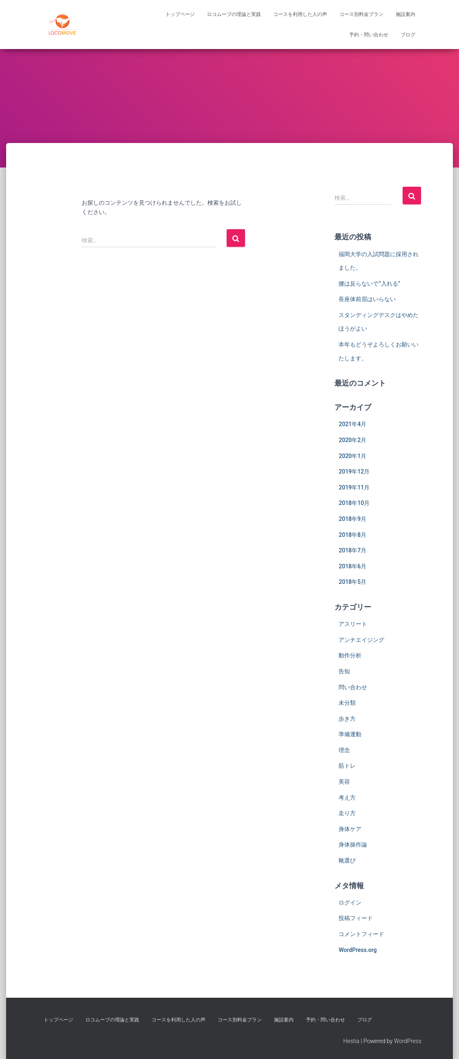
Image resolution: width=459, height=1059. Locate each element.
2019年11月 (354, 487)
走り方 (347, 813)
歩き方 (347, 718)
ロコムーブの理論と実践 (234, 14)
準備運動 (350, 734)
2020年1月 (352, 456)
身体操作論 (353, 844)
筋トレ (347, 765)
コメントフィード (361, 934)
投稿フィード (356, 918)
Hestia (351, 1041)
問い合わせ (353, 687)
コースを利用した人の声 (300, 14)
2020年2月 (352, 440)
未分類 (347, 702)
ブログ (408, 35)
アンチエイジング (361, 640)
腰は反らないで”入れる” (369, 283)
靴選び (347, 860)
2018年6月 (352, 566)
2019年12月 (354, 471)
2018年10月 (354, 503)
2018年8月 (352, 535)
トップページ (180, 14)
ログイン (350, 902)
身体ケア (350, 829)
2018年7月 (352, 550)
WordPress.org (358, 950)
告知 (344, 671)
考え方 (347, 797)
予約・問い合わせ (368, 35)
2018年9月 (352, 519)
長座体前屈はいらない (367, 299)
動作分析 (350, 655)
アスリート (353, 624)
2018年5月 (352, 582)
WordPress (407, 1041)
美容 (344, 781)
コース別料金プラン (361, 14)
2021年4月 (352, 424)
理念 (344, 750)
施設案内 (405, 14)
